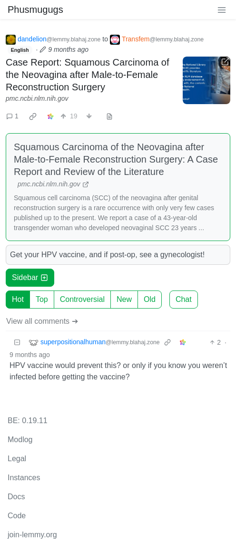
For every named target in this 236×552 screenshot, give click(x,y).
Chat (184, 299)
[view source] (109, 116)
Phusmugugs (35, 9)
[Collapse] (17, 342)
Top (42, 299)
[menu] (221, 9)
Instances (24, 478)
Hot (18, 299)
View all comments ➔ (42, 321)
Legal (17, 459)
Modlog (20, 440)
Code (17, 516)
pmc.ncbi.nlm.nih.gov (37, 98)
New (124, 299)
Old (150, 299)
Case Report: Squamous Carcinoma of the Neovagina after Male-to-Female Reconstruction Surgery (87, 74)
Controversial (82, 299)
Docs (16, 497)
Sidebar (30, 277)
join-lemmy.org (32, 535)
